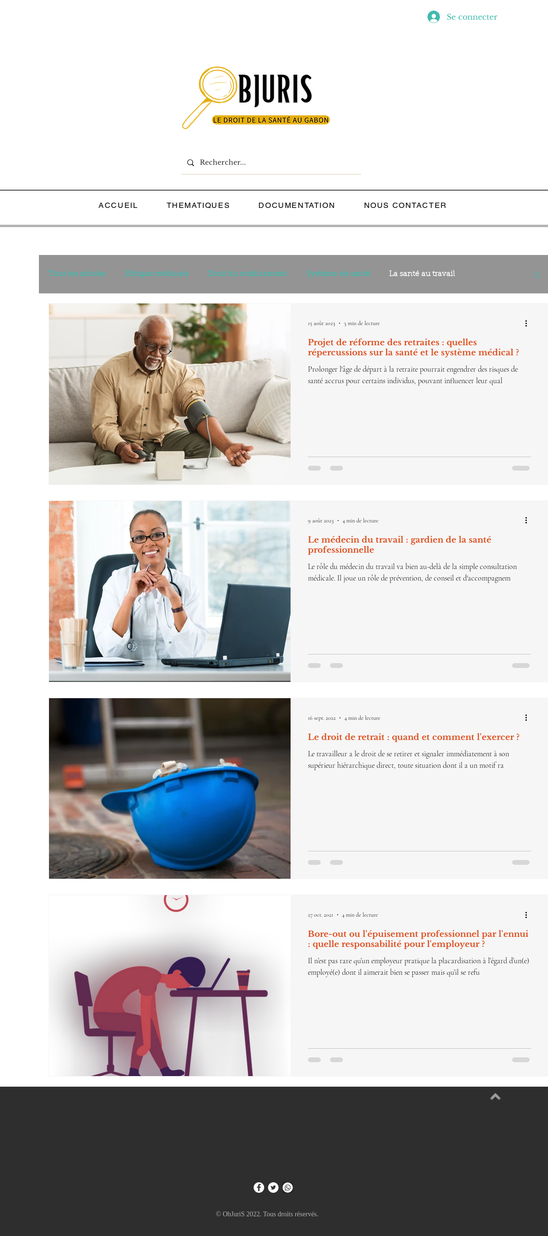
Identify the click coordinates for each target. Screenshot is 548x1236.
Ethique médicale (157, 274)
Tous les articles (77, 274)
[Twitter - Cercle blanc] (273, 1187)
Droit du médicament (247, 274)
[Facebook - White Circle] (259, 1187)
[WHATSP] (287, 1187)
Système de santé (338, 274)
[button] (536, 275)
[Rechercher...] (270, 163)
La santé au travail (422, 274)
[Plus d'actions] (530, 323)
